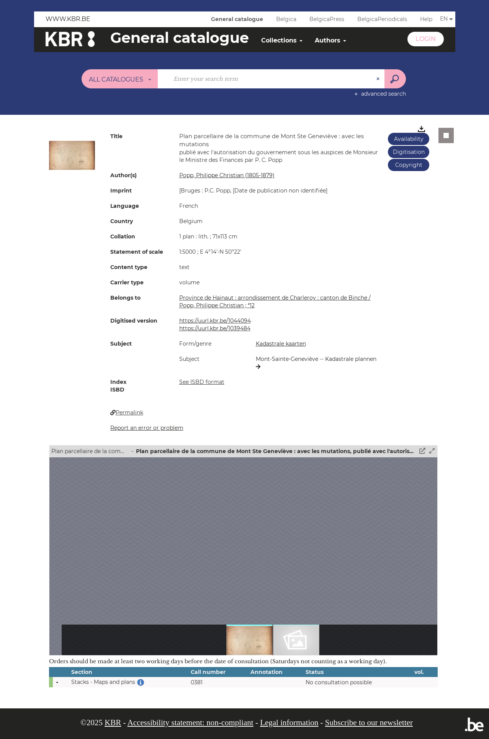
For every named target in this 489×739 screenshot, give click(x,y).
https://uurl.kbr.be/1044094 (215, 320)
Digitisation (409, 151)
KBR (113, 722)
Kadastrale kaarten (281, 343)
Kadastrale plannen (350, 359)
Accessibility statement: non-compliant (190, 722)
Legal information (289, 722)
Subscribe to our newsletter (369, 722)
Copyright (408, 165)
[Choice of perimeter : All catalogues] (120, 78)
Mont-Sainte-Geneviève (288, 359)
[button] (72, 155)
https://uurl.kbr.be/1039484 (214, 328)
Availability (409, 138)
